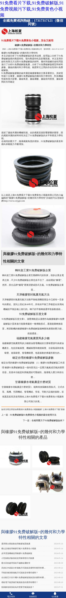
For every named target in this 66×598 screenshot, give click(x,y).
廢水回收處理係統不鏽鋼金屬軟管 (15, 563)
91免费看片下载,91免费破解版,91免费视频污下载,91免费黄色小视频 (32, 9)
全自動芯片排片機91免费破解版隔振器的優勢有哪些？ (22, 578)
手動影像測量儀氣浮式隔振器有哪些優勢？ (19, 573)
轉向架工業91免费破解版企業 (33, 270)
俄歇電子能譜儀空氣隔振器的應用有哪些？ (19, 582)
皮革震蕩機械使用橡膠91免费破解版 (16, 553)
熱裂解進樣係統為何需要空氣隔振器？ (17, 587)
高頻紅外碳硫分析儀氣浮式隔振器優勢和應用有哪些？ (22, 568)
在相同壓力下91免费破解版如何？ (48, 420)
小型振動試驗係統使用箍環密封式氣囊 (17, 558)
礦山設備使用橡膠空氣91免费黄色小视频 (18, 549)
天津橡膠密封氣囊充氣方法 (33, 294)
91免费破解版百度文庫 (33, 313)
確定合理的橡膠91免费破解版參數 (33, 357)
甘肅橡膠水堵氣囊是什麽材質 (33, 381)
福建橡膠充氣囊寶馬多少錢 (33, 338)
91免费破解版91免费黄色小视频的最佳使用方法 (33, 415)
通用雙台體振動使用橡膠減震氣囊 (15, 544)
